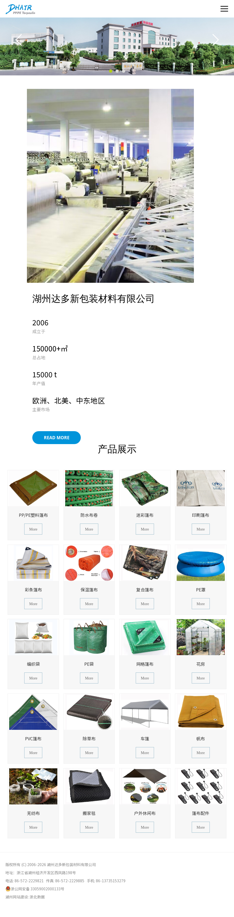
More (33, 529)
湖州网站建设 (16, 896)
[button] (110, 71)
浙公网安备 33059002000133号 (34, 888)
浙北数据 (37, 896)
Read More (56, 438)
